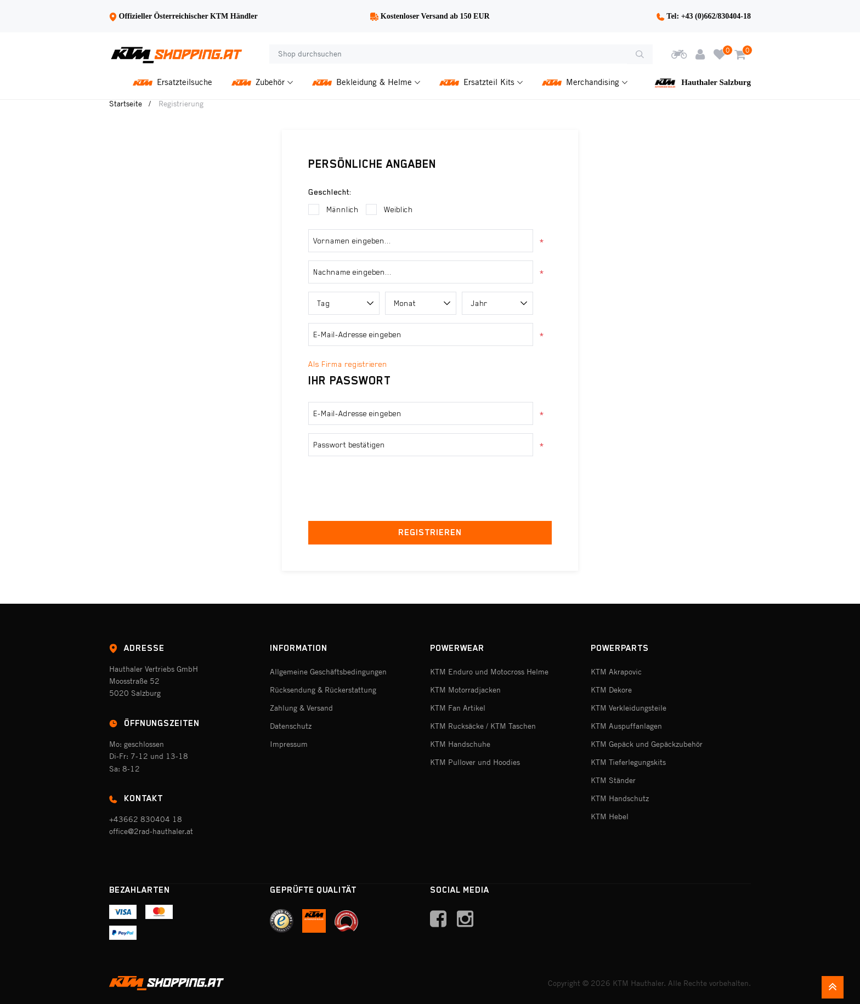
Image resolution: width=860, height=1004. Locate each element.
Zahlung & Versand (301, 708)
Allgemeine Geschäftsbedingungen (328, 671)
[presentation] (430, 485)
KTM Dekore (611, 689)
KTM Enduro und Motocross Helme (489, 671)
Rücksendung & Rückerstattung (323, 689)
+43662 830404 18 (145, 819)
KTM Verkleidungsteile (628, 708)
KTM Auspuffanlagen (626, 726)
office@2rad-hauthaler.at (151, 831)
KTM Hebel (610, 816)
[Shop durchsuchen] (448, 54)
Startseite (125, 103)
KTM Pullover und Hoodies (475, 762)
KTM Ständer (613, 780)
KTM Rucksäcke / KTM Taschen (483, 726)
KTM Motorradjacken (465, 689)
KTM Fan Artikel (457, 708)
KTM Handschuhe (460, 744)
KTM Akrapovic (616, 671)
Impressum (289, 744)
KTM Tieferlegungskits (628, 762)
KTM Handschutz (620, 798)
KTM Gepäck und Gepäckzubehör (647, 744)
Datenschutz (291, 726)
